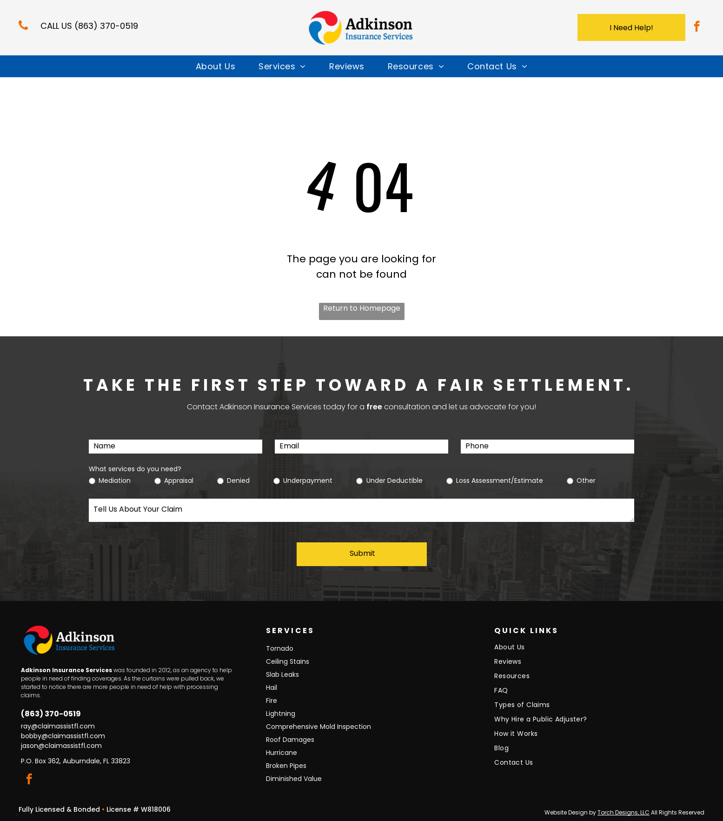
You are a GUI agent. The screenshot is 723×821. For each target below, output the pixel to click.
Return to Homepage (361, 308)
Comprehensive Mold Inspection (318, 726)
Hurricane (281, 752)
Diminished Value (294, 778)
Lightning (280, 713)
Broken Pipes (286, 765)
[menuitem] (215, 66)
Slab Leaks (282, 674)
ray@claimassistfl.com (58, 726)
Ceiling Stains (287, 661)
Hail (271, 687)
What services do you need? (135, 469)
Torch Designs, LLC (623, 812)
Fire (271, 700)
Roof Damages (290, 739)
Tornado (279, 648)
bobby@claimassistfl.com (63, 736)
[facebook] (697, 27)
